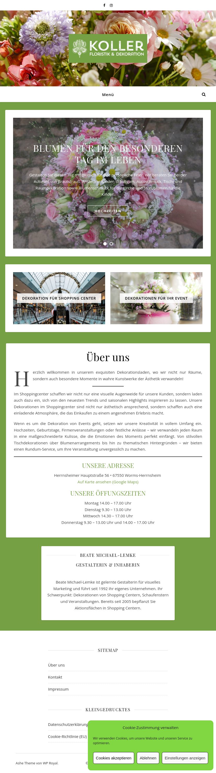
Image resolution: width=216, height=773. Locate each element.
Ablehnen (148, 758)
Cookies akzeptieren (114, 758)
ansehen (103, 481)
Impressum (58, 689)
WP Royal (50, 763)
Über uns (56, 665)
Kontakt (55, 677)
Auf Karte (87, 481)
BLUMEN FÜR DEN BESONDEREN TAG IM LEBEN (108, 154)
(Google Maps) (124, 481)
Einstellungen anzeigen (185, 758)
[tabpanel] (108, 183)
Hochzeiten (107, 211)
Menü (108, 94)
